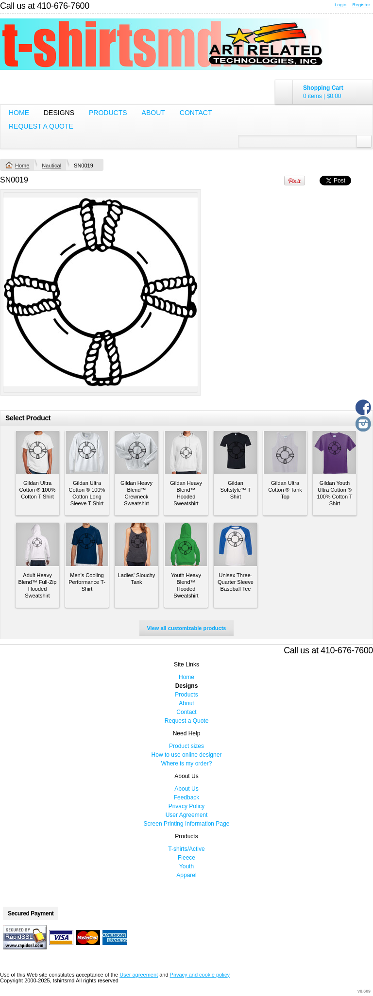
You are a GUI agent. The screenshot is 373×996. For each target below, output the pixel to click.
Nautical (51, 165)
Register (361, 4)
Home (19, 112)
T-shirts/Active (186, 849)
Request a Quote (41, 126)
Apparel (186, 875)
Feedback (187, 797)
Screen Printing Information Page (187, 823)
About (153, 112)
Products (108, 112)
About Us (186, 788)
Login (340, 4)
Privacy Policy (187, 806)
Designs (59, 112)
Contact (196, 112)
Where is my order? (186, 763)
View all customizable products (186, 628)
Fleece (186, 857)
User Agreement (187, 815)
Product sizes (186, 746)
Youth (186, 866)
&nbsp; (37, 452)
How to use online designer (187, 754)
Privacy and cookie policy (200, 975)
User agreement (138, 975)
